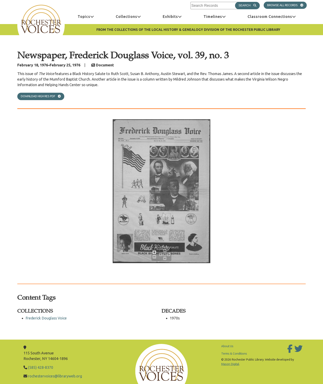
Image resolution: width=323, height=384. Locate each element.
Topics (91, 16)
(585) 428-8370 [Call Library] (40, 367)
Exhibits (178, 16)
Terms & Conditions (234, 353)
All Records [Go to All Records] (293, 5)
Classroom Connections (277, 16)
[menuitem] (86, 16)
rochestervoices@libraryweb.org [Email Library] (55, 376)
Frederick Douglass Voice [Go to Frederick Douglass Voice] (46, 318)
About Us (227, 346)
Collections (134, 16)
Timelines (220, 16)
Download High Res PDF (42, 96)
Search (249, 5)
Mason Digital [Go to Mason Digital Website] (230, 364)
